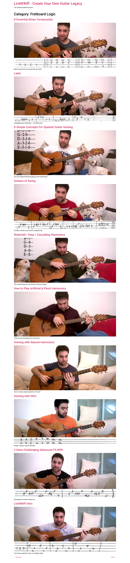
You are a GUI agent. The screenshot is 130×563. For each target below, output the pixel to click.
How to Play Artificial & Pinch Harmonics (40, 288)
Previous (17, 557)
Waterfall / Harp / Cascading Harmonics (39, 234)
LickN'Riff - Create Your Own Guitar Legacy (48, 3)
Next (113, 557)
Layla (17, 73)
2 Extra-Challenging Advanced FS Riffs (38, 450)
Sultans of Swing (24, 181)
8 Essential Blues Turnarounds (33, 19)
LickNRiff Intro (23, 503)
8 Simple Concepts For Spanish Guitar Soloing (43, 127)
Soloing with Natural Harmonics (34, 342)
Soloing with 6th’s (25, 396)
